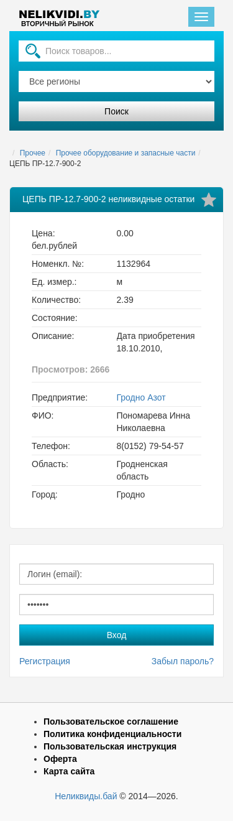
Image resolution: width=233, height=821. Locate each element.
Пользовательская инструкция (109, 746)
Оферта (60, 759)
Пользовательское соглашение (110, 721)
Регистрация (44, 661)
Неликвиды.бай (86, 796)
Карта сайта (68, 771)
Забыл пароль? (183, 661)
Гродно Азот (141, 397)
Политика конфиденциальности (112, 734)
